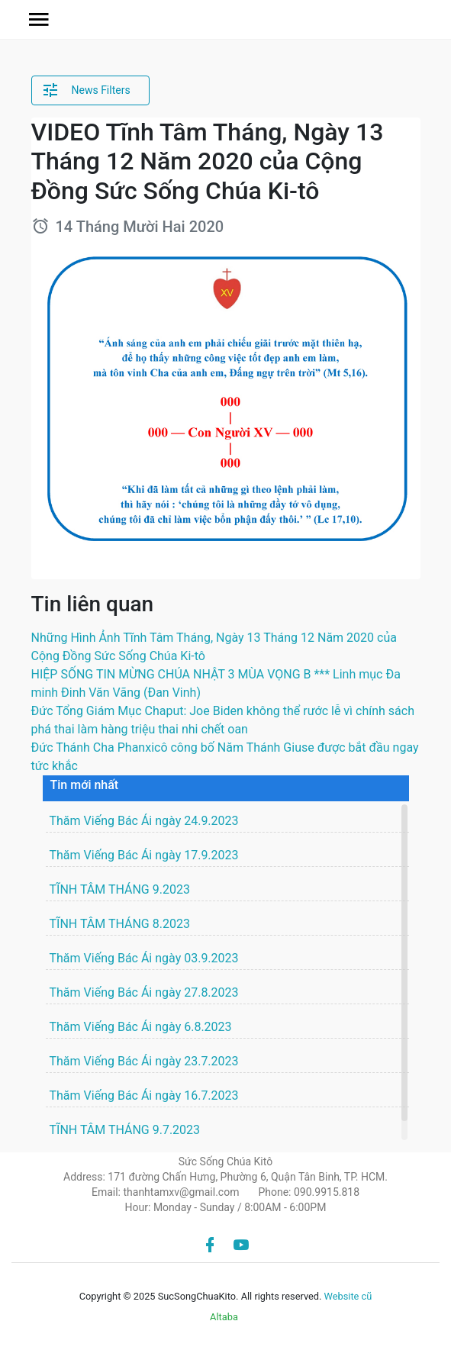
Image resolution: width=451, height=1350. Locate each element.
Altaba (224, 1317)
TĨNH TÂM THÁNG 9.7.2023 (125, 1130)
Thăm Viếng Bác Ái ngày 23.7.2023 (144, 1061)
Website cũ (348, 1296)
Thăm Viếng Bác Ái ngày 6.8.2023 (141, 1027)
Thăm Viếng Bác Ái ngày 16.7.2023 (144, 1095)
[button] (39, 19)
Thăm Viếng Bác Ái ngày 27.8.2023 (144, 992)
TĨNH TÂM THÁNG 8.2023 (120, 924)
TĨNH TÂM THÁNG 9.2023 (120, 889)
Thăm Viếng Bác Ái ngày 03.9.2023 (144, 958)
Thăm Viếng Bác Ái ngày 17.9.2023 (144, 855)
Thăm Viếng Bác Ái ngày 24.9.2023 (144, 821)
